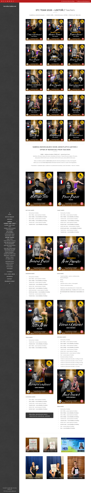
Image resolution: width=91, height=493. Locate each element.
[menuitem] (9, 214)
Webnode (14, 491)
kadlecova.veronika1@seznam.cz (83, 1)
